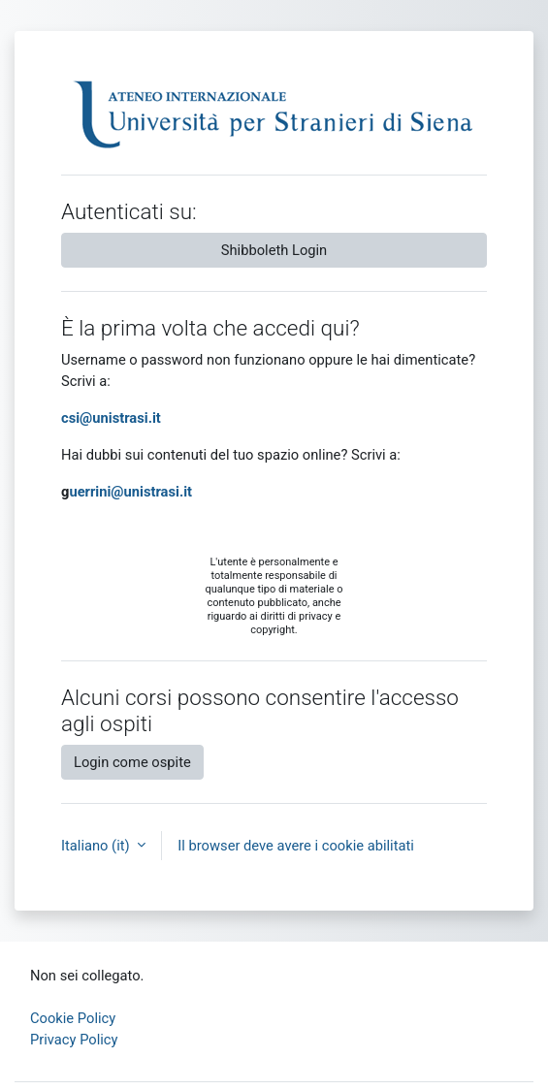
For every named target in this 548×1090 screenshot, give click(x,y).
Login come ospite (132, 762)
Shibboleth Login (274, 250)
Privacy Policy (74, 1039)
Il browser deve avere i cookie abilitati (295, 845)
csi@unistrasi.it (111, 418)
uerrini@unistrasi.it (130, 491)
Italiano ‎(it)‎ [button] (97, 845)
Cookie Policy (72, 1018)
